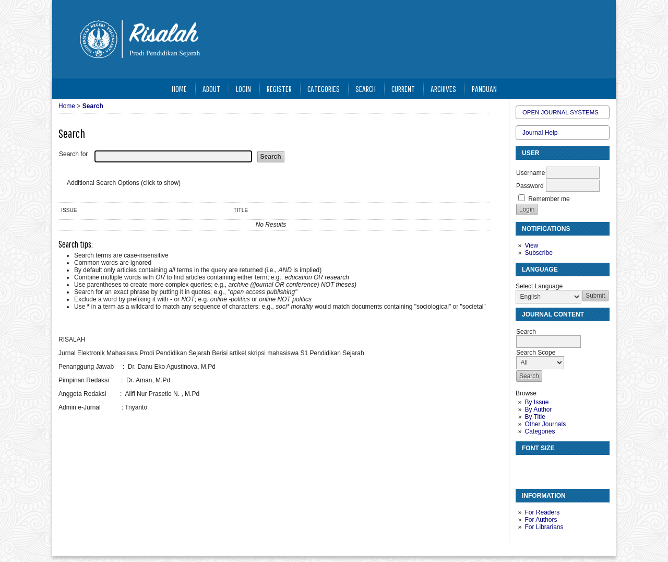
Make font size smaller (525, 467)
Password (530, 186)
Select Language (539, 286)
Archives (443, 88)
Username (530, 173)
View (531, 245)
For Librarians (543, 527)
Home (179, 88)
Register (279, 88)
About (211, 88)
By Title (534, 416)
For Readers (541, 512)
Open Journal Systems (560, 112)
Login (243, 88)
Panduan (484, 88)
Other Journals (545, 424)
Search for (73, 154)
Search (365, 88)
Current (403, 88)
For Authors (540, 519)
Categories (539, 431)
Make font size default (541, 467)
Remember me (548, 199)
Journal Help (539, 132)
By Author (538, 409)
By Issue (536, 402)
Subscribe (538, 252)
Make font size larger (558, 467)
